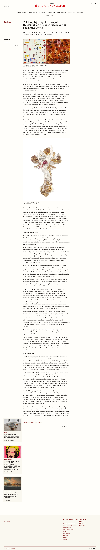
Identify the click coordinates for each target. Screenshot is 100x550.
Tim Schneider (7, 500)
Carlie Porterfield (8, 471)
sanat (32, 422)
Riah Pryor (7, 39)
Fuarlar (6, 21)
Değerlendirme (7, 22)
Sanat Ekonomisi (8, 459)
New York (38, 422)
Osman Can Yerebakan (9, 440)
